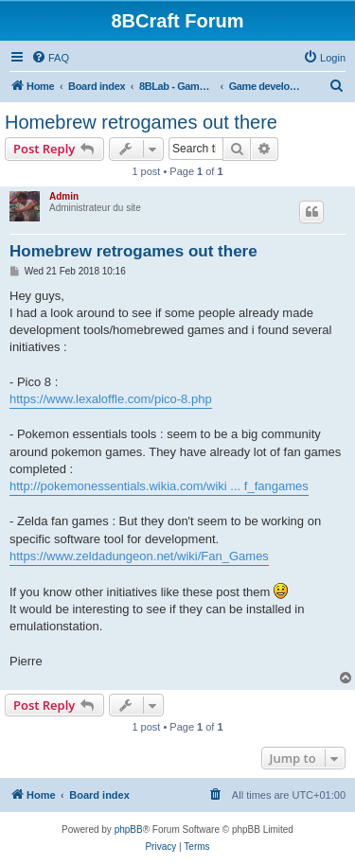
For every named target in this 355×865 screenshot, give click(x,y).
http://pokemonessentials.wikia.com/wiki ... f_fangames (159, 486)
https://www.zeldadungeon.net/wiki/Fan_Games (139, 556)
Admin (64, 196)
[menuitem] (50, 57)
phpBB (129, 829)
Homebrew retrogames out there (141, 122)
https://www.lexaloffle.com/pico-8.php (110, 399)
